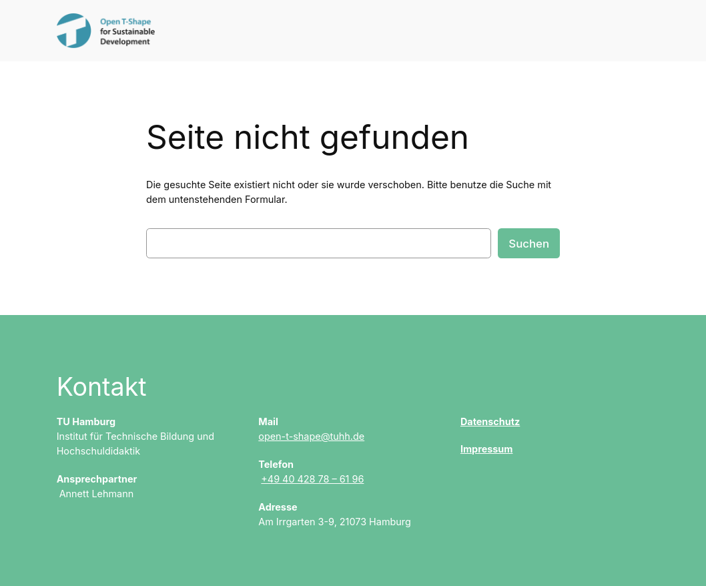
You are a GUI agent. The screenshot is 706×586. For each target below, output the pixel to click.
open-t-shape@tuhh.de (311, 436)
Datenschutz (490, 421)
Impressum (486, 449)
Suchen (528, 243)
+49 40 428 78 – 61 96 (312, 479)
